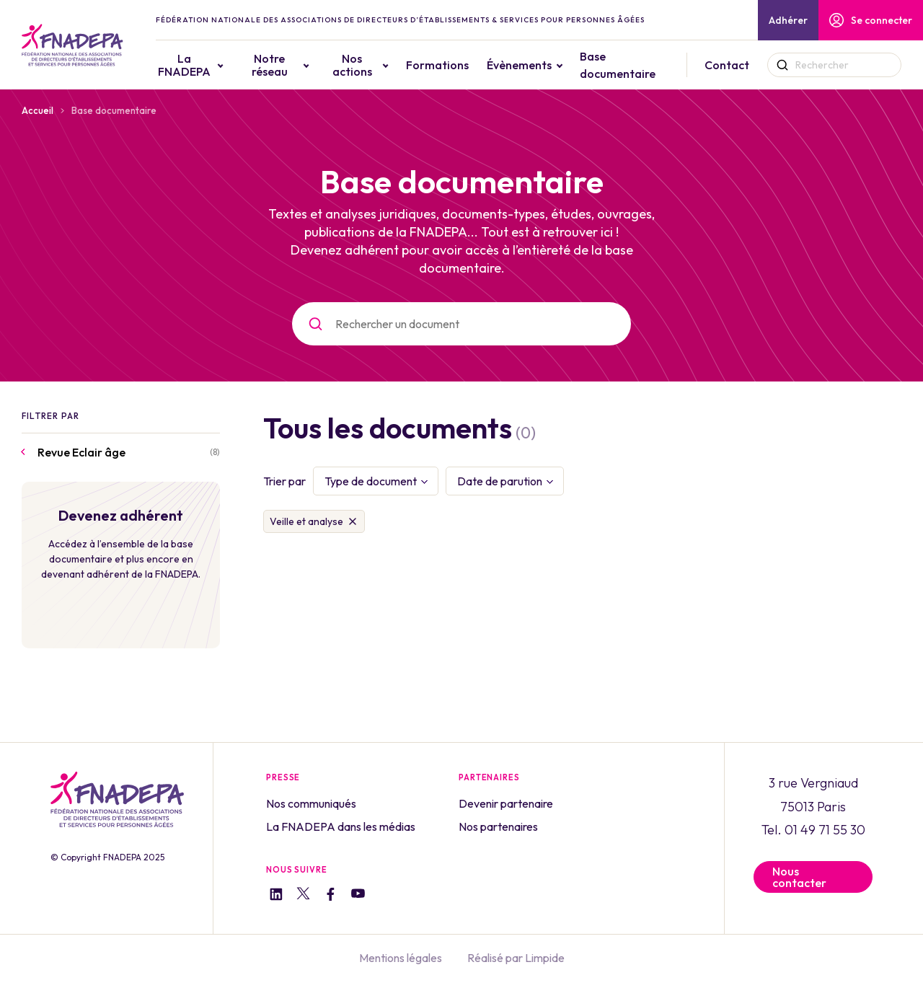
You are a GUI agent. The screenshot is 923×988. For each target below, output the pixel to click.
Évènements (533, 65)
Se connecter (870, 20)
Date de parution (499, 481)
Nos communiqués (311, 803)
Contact (732, 65)
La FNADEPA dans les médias (340, 826)
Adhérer (788, 20)
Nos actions (370, 65)
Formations (451, 65)
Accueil (37, 110)
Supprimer (352, 521)
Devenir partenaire (506, 803)
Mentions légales (400, 957)
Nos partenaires (498, 826)
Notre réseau (294, 65)
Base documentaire (632, 65)
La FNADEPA (213, 65)
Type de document (370, 481)
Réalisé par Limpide (516, 957)
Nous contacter (799, 877)
